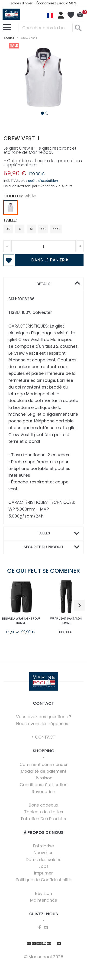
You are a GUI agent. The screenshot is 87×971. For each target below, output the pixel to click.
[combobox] (46, 27)
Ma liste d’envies (70, 15)
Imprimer (43, 873)
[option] (10, 207)
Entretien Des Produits (43, 819)
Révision (43, 893)
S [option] (20, 229)
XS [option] (8, 229)
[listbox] (43, 208)
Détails (43, 283)
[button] (41, 112)
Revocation (43, 791)
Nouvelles (43, 852)
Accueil (8, 38)
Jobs (44, 866)
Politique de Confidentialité (43, 880)
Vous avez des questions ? (43, 717)
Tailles (43, 533)
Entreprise (43, 846)
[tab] (43, 284)
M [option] (31, 229)
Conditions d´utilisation (44, 785)
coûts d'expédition (43, 180)
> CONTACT (43, 737)
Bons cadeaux (43, 805)
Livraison (43, 778)
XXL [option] (43, 229)
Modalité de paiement (43, 771)
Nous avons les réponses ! (43, 724)
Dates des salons (43, 859)
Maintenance (43, 900)
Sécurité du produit (44, 547)
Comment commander (43, 764)
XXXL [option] (56, 229)
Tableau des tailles (43, 812)
